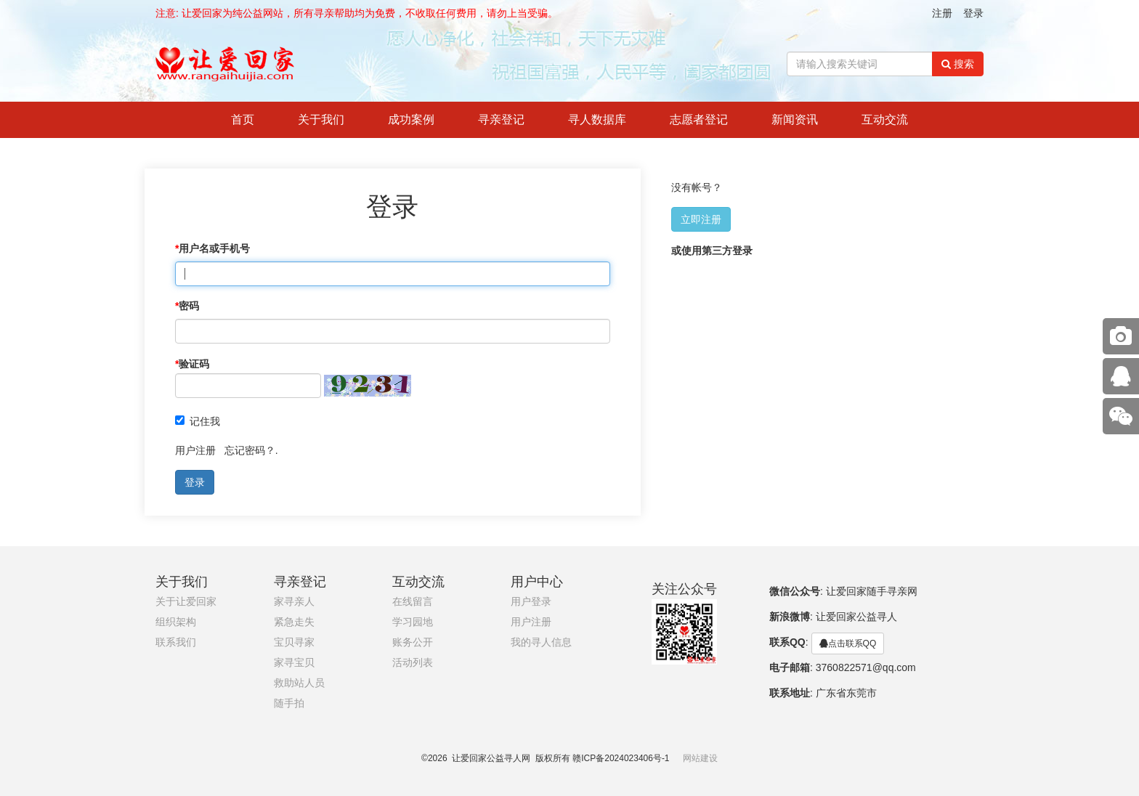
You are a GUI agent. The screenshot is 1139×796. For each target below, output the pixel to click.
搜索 (957, 64)
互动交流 (885, 119)
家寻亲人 (294, 601)
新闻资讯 (794, 119)
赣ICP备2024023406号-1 (620, 758)
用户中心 (537, 581)
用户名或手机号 (214, 248)
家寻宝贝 (294, 662)
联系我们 (175, 642)
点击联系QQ (848, 643)
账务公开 (412, 642)
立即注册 (701, 219)
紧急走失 (294, 622)
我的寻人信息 (541, 642)
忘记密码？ (249, 450)
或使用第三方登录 (712, 250)
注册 (942, 13)
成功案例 (411, 119)
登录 (973, 13)
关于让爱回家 (185, 601)
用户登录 (531, 601)
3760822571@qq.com (866, 667)
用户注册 (195, 450)
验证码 (194, 364)
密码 (189, 306)
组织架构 (175, 622)
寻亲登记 (501, 119)
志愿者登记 (699, 119)
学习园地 (412, 622)
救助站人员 (299, 683)
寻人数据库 (597, 119)
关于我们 (321, 119)
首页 (242, 119)
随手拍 (289, 703)
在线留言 (412, 601)
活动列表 (412, 662)
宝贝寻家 (294, 642)
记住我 (197, 421)
